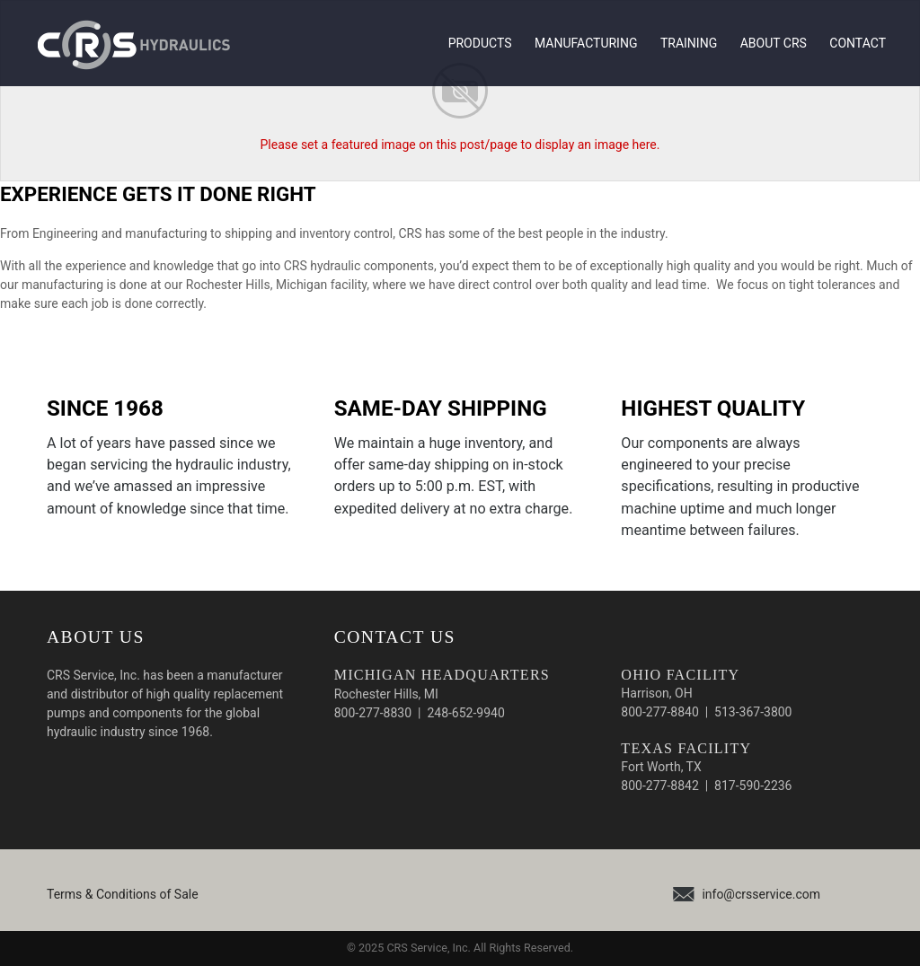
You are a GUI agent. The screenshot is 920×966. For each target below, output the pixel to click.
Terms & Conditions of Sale (123, 894)
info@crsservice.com (761, 894)
